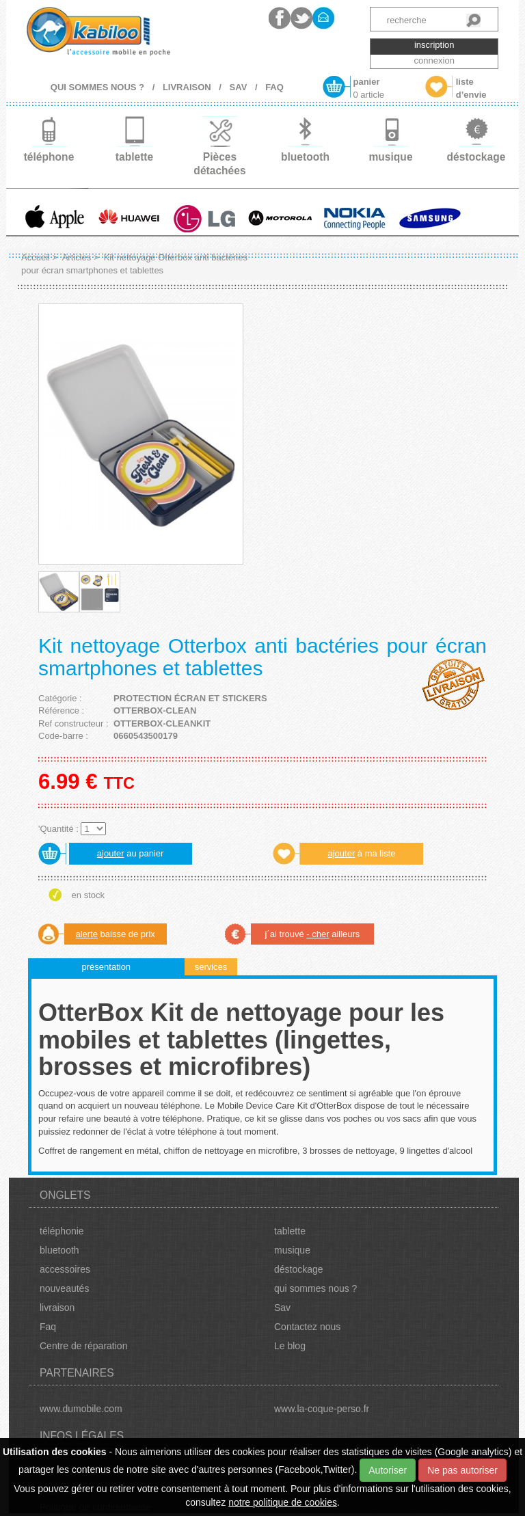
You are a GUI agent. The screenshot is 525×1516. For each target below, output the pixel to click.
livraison (57, 1307)
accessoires (65, 1269)
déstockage (298, 1269)
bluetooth (59, 1250)
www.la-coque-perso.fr (321, 1408)
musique (292, 1250)
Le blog (290, 1345)
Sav (282, 1307)
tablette (290, 1231)
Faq (48, 1326)
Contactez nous (307, 1326)
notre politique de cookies (282, 1502)
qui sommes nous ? (315, 1288)
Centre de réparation (83, 1345)
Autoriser (387, 1470)
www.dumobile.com (81, 1408)
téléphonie (62, 1231)
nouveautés (64, 1288)
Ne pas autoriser (462, 1470)
